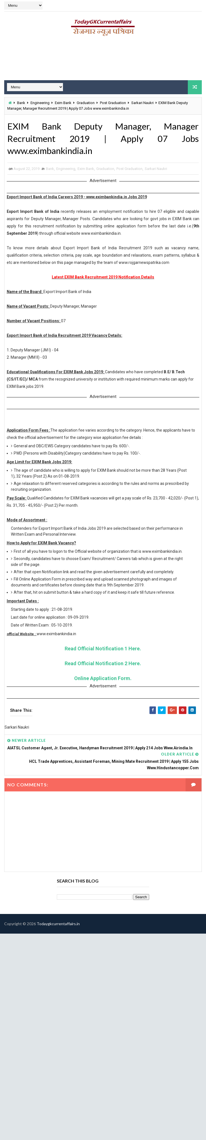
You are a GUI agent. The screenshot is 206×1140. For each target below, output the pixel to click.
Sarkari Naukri (142, 103)
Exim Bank (63, 103)
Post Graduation (113, 103)
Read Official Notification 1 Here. (103, 649)
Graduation (86, 103)
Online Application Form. (103, 678)
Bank (21, 103)
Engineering (40, 103)
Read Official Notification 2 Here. (103, 664)
